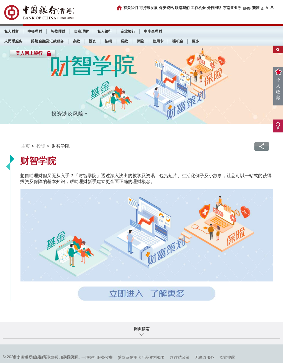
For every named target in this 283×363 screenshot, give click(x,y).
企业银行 (128, 31)
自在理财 (81, 31)
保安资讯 (166, 8)
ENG (246, 8)
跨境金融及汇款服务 (47, 41)
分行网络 (214, 8)
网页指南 (141, 328)
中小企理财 (153, 31)
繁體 (255, 8)
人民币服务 (13, 41)
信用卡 (158, 41)
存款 (76, 41)
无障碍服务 (204, 357)
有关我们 (130, 8)
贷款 (124, 41)
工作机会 (198, 8)
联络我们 (182, 8)
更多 (195, 41)
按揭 (108, 41)
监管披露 (227, 357)
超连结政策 (180, 357)
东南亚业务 (232, 8)
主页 (25, 146)
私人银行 (104, 31)
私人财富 (11, 31)
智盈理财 (58, 31)
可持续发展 (148, 8)
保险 (140, 41)
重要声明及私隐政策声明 (34, 357)
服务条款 (69, 357)
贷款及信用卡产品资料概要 (141, 357)
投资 (92, 41)
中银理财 (34, 31)
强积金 (177, 41)
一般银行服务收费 (97, 357)
